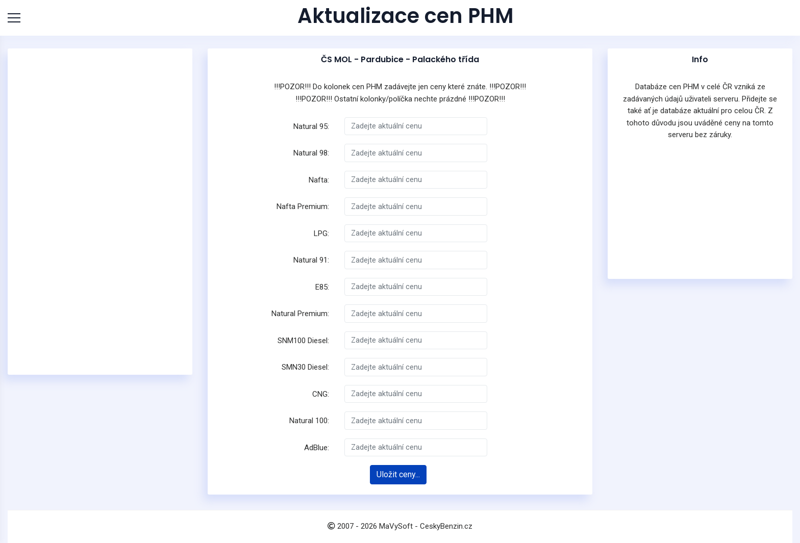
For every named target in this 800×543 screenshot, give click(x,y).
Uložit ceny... (398, 474)
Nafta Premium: (303, 206)
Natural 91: (311, 260)
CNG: (320, 394)
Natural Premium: (300, 313)
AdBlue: (316, 447)
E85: (322, 287)
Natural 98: (311, 153)
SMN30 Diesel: (305, 367)
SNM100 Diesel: (303, 340)
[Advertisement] (100, 212)
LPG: (321, 233)
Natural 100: (309, 420)
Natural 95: (311, 126)
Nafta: (319, 180)
